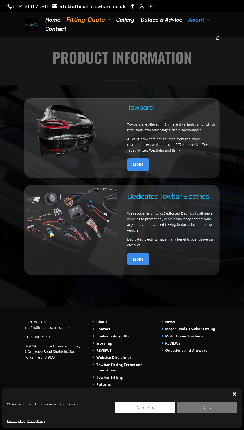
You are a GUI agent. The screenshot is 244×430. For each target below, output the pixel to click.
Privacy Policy (36, 421)
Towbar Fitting (109, 377)
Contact (55, 29)
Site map (104, 343)
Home (52, 20)
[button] (234, 394)
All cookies (145, 407)
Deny (207, 407)
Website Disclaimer (113, 357)
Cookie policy (16, 421)
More (138, 165)
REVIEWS (104, 350)
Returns (103, 384)
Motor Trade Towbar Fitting (190, 328)
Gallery (124, 20)
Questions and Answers (186, 350)
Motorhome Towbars (184, 336)
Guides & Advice (161, 20)
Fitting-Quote (85, 21)
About (196, 20)
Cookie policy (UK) (112, 336)
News (170, 321)
